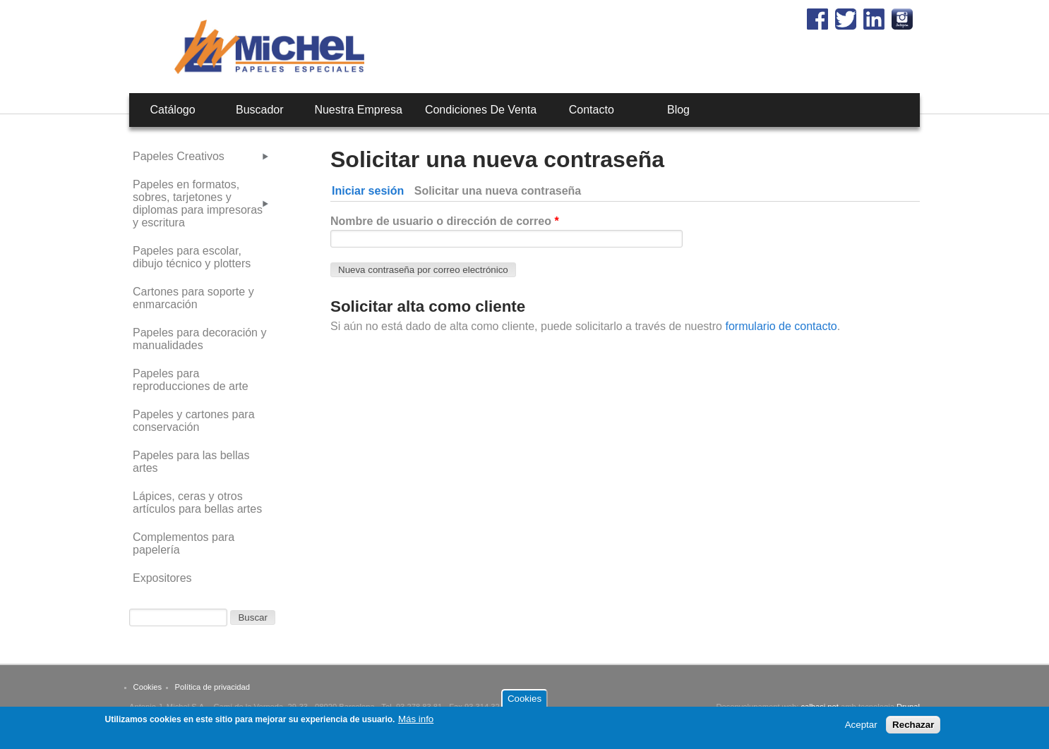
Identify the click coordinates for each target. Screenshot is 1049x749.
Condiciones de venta (481, 110)
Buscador (260, 110)
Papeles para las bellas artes (191, 461)
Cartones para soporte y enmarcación (193, 298)
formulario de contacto (779, 326)
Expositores (162, 578)
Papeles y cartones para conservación (194, 420)
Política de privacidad (212, 687)
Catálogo (173, 110)
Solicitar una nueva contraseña (500, 191)
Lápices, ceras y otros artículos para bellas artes (197, 502)
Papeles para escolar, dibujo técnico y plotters (192, 257)
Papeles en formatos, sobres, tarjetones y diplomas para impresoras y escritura (198, 203)
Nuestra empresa (358, 110)
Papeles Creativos (178, 156)
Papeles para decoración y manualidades (199, 339)
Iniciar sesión (368, 191)
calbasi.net (820, 706)
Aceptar (861, 728)
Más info (415, 722)
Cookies (147, 687)
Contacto (591, 110)
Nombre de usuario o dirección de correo (444, 221)
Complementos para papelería (183, 543)
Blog (678, 110)
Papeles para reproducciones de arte (190, 379)
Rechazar (913, 728)
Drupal (908, 706)
